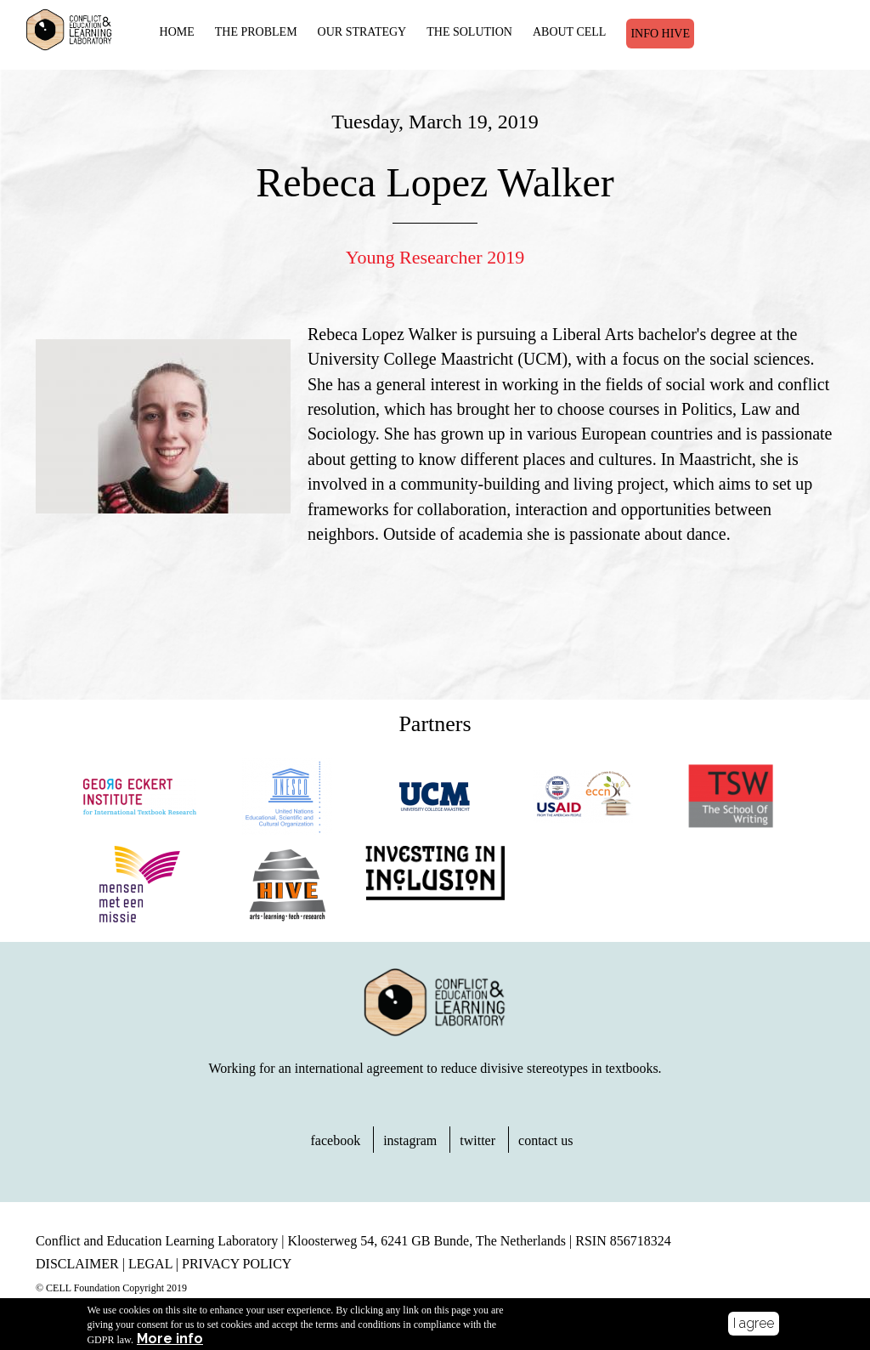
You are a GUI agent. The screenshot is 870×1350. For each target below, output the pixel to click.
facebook (336, 1140)
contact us (545, 1140)
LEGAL (150, 1263)
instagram (410, 1140)
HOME (177, 32)
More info (170, 1339)
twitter (477, 1140)
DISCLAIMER (77, 1263)
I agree (753, 1323)
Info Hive (660, 33)
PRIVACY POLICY (236, 1263)
